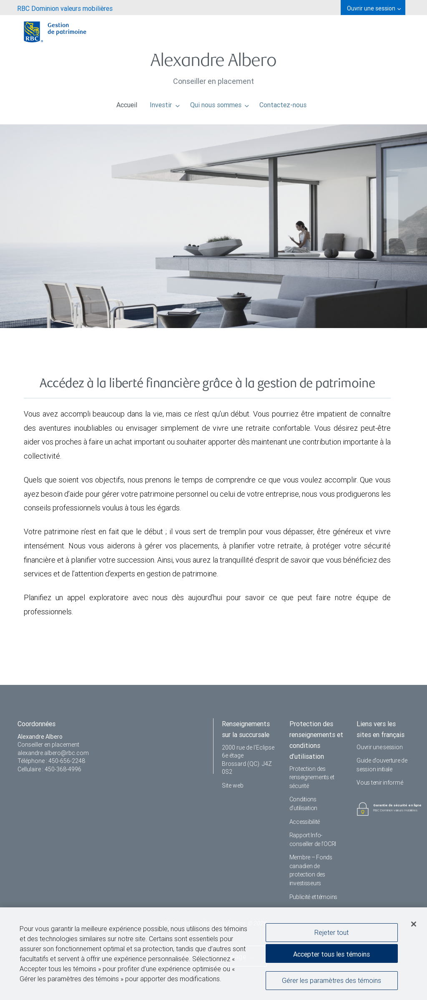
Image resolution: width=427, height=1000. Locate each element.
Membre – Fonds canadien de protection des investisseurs (310, 870)
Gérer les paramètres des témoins (331, 982)
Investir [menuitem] (165, 102)
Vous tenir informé (380, 782)
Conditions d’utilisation (303, 803)
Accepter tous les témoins (331, 956)
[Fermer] (413, 926)
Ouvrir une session (379, 747)
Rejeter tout (331, 934)
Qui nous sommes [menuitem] (219, 102)
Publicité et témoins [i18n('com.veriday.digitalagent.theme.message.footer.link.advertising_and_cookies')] (313, 897)
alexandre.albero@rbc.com (53, 753)
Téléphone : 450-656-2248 (51, 761)
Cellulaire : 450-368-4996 (49, 769)
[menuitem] (64, 7)
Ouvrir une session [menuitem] (374, 8)
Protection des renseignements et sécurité (311, 777)
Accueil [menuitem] (126, 102)
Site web (233, 785)
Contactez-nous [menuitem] (282, 102)
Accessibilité (304, 822)
